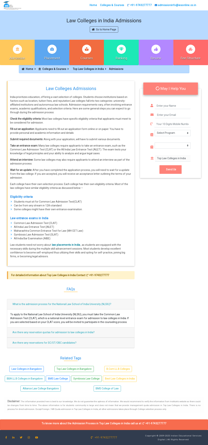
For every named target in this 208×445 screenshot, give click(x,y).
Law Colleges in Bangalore (27, 368)
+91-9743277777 (139, 5)
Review (156, 58)
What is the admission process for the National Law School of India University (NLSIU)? (61, 304)
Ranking (121, 58)
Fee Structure (190, 58)
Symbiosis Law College (86, 378)
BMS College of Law (107, 388)
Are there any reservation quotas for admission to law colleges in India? (53, 332)
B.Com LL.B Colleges (118, 368)
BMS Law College (58, 378)
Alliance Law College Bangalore (41, 388)
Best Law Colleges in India (120, 378)
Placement (52, 58)
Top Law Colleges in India (88, 69)
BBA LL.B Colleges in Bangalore (25, 378)
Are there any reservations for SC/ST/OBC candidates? (44, 342)
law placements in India (66, 244)
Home (93, 5)
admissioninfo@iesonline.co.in (175, 5)
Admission (17, 58)
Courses (86, 58)
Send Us (170, 169)
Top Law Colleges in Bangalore (74, 368)
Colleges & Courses (112, 5)
